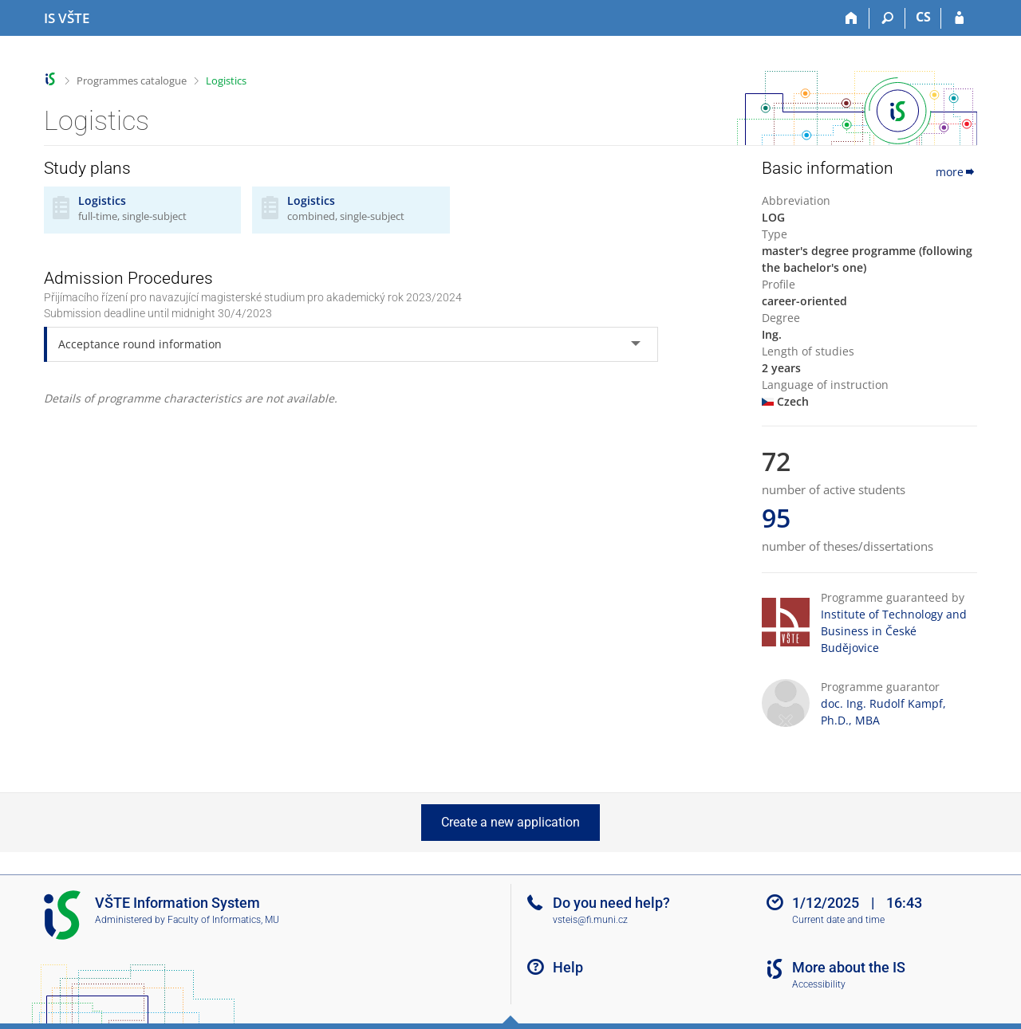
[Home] (851, 18)
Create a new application (510, 822)
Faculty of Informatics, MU (223, 919)
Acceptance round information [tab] (140, 344)
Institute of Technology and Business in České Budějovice (894, 631)
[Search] (887, 18)
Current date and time (838, 919)
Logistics (226, 80)
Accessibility (819, 984)
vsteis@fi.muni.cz (590, 919)
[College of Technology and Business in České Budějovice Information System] (66, 18)
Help (568, 967)
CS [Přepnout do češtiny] (923, 17)
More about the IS (848, 967)
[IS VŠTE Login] (959, 18)
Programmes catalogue (132, 80)
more (956, 171)
